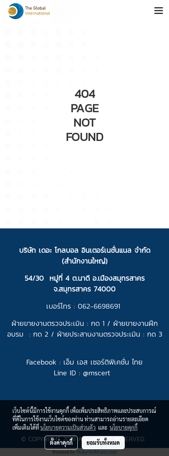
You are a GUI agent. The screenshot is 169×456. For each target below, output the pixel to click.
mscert (99, 372)
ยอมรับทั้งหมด (103, 442)
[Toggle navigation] (158, 11)
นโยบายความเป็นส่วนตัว (68, 427)
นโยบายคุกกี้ (124, 427)
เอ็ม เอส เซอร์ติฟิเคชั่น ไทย (103, 362)
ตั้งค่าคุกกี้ (61, 442)
